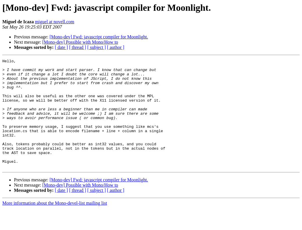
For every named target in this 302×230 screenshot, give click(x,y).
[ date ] (61, 47)
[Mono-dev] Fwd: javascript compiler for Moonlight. (99, 36)
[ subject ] (96, 47)
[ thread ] (77, 47)
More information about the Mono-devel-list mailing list (54, 224)
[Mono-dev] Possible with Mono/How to (80, 42)
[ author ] (115, 47)
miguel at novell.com (54, 21)
